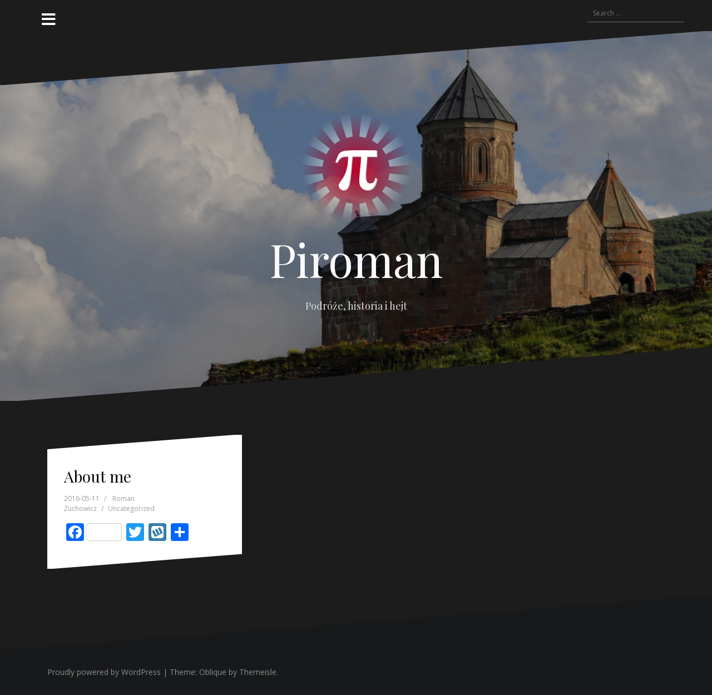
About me (97, 476)
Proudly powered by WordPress (104, 672)
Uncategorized (131, 508)
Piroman (356, 259)
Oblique (212, 672)
